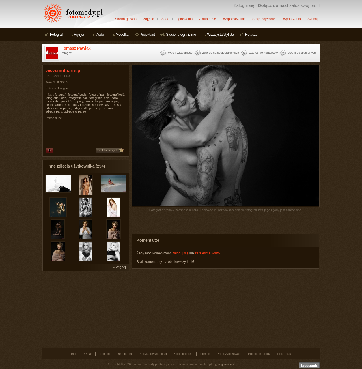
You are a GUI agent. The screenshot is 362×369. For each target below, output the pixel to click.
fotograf (63, 88)
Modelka (122, 35)
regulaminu (226, 364)
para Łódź (68, 101)
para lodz (52, 101)
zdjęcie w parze (75, 111)
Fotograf (56, 35)
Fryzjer (79, 35)
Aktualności (207, 19)
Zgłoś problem (183, 353)
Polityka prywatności (153, 353)
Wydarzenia (292, 19)
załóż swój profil (289, 5)
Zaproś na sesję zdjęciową (220, 52)
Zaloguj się (244, 5)
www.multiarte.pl (57, 82)
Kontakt (104, 353)
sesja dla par (94, 101)
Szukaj (312, 19)
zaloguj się (181, 253)
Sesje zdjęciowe (264, 19)
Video (165, 19)
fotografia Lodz (56, 98)
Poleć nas (284, 353)
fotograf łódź (115, 94)
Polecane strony (259, 353)
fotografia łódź (99, 98)
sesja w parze (101, 104)
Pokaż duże (54, 118)
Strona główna (126, 19)
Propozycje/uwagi (229, 353)
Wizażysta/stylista (220, 35)
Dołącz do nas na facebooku (309, 365)
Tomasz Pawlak (76, 48)
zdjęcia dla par (83, 108)
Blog (74, 353)
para (114, 98)
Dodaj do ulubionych (302, 52)
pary (80, 101)
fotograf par (97, 94)
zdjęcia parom (105, 108)
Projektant (147, 35)
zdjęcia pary (54, 111)
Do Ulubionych (107, 150)
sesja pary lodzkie (77, 104)
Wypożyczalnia (234, 19)
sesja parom (54, 104)
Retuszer (252, 35)
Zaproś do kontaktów (263, 52)
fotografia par (78, 98)
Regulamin (124, 353)
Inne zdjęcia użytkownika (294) (76, 166)
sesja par (112, 101)
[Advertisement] (84, 309)
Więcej (121, 267)
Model (100, 35)
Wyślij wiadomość (180, 52)
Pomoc (205, 353)
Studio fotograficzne (181, 35)
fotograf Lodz (77, 94)
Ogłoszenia (184, 19)
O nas (88, 353)
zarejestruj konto (207, 253)
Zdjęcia (148, 19)
